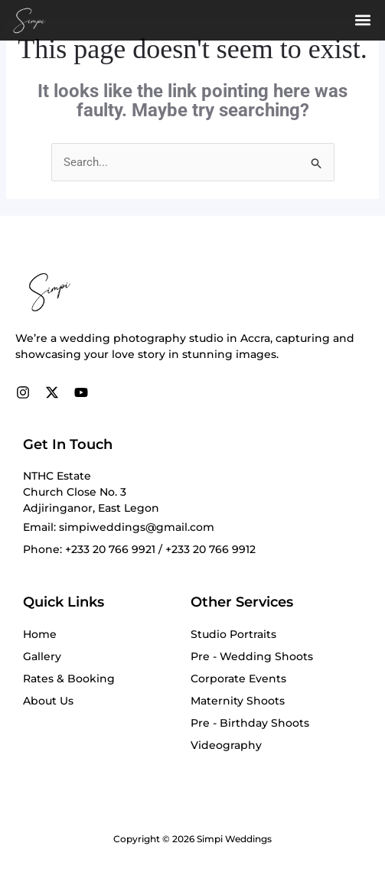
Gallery (42, 656)
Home (40, 634)
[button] (362, 20)
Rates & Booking (69, 678)
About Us (48, 701)
